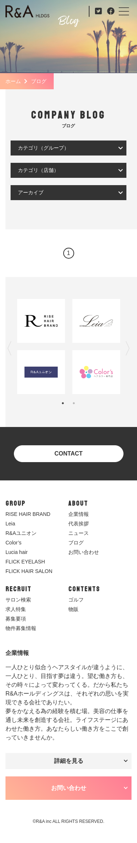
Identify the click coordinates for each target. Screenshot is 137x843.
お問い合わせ (83, 552)
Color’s (13, 543)
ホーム (13, 81)
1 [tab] (62, 403)
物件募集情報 (20, 628)
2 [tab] (73, 403)
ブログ (76, 543)
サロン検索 (18, 600)
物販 (73, 609)
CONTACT (68, 453)
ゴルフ (76, 600)
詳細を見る (68, 761)
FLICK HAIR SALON (28, 571)
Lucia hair (16, 552)
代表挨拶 (78, 524)
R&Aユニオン (21, 533)
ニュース (78, 533)
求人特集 (15, 609)
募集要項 (15, 619)
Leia (10, 524)
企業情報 (78, 514)
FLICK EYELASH (25, 562)
